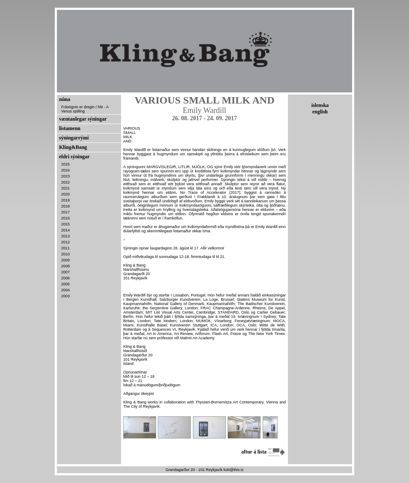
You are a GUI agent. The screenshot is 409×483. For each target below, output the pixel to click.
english (320, 112)
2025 (65, 164)
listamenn (69, 128)
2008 (65, 266)
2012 (65, 242)
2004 (65, 290)
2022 (65, 182)
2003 (65, 296)
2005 (65, 284)
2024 (65, 170)
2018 (65, 206)
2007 (65, 272)
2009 (65, 260)
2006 (65, 278)
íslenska (320, 105)
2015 (65, 224)
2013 (65, 236)
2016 (65, 218)
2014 (65, 230)
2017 (65, 212)
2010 (65, 254)
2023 (65, 176)
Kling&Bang (73, 147)
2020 (65, 194)
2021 (65, 188)
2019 (65, 200)
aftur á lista (263, 452)
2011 (65, 248)
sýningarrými (74, 138)
